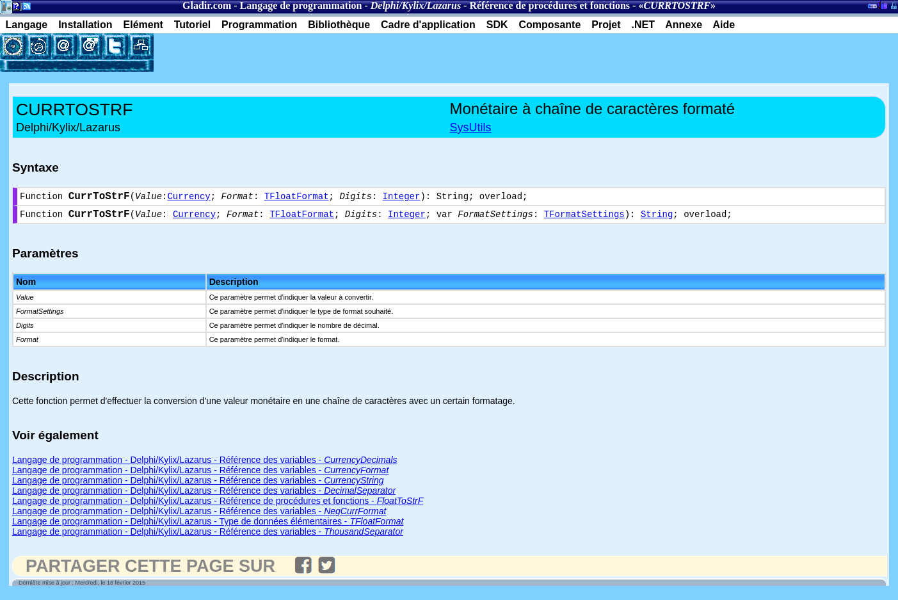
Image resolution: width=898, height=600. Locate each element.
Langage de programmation (301, 5)
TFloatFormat (296, 198)
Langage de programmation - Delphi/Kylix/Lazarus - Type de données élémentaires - (207, 526)
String (657, 219)
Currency (188, 198)
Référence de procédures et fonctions (549, 5)
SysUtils (471, 127)
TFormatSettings (584, 219)
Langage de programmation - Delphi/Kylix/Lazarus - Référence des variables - (204, 465)
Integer (402, 198)
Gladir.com (206, 5)
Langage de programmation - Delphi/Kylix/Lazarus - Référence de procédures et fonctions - (217, 506)
